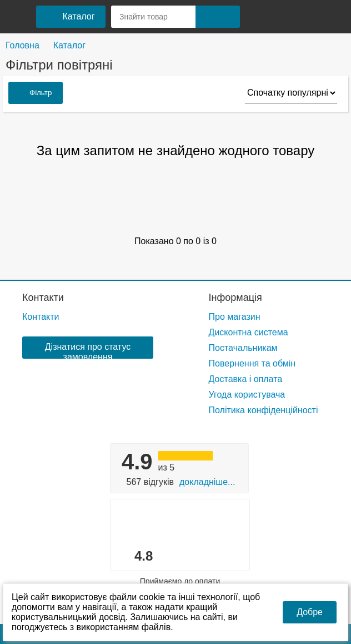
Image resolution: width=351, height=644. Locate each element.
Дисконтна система (248, 332)
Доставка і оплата (246, 379)
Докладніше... (207, 482)
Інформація (235, 297)
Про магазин (234, 316)
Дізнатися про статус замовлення (88, 350)
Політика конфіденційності (263, 410)
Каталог (69, 45)
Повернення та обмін (252, 363)
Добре (310, 612)
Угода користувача (247, 394)
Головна (22, 45)
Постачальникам (243, 348)
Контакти (43, 297)
